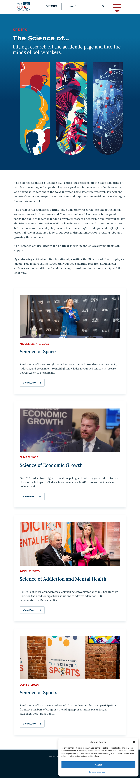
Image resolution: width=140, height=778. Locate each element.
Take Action (51, 6)
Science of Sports (38, 692)
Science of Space (38, 351)
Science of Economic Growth (51, 465)
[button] (133, 741)
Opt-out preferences (97, 772)
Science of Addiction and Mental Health (63, 579)
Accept (98, 765)
